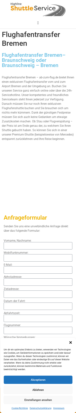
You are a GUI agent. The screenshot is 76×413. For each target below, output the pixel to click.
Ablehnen (38, 390)
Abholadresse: (13, 276)
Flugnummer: (12, 325)
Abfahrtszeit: (12, 313)
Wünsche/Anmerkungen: (20, 337)
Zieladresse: (11, 289)
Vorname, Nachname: (17, 240)
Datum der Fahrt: (14, 301)
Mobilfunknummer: (16, 252)
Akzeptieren (38, 379)
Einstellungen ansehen (38, 400)
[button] (70, 342)
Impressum (58, 408)
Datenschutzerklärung (40, 408)
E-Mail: (8, 264)
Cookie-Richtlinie (20, 408)
